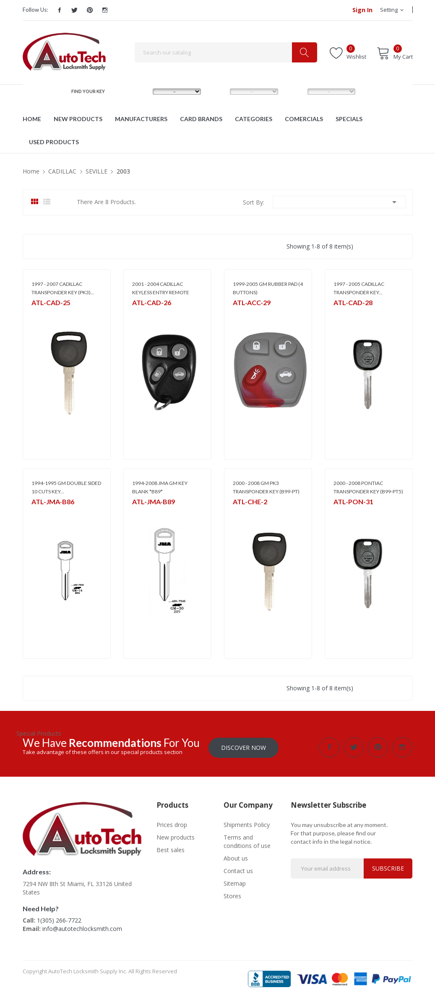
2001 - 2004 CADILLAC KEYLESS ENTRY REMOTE (160, 288)
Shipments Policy (247, 824)
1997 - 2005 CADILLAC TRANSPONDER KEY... (358, 288)
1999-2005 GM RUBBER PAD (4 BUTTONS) (268, 288)
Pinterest (89, 10)
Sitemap (235, 883)
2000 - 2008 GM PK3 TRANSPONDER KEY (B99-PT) (266, 487)
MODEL (219, 91)
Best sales (170, 849)
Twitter (74, 10)
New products (175, 837)
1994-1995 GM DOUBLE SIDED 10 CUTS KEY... (66, 487)
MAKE (140, 91)
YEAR (294, 91)
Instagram (105, 10)
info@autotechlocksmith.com (82, 929)
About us (236, 858)
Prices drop (171, 824)
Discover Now (243, 747)
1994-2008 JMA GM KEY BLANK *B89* (160, 487)
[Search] (226, 52)
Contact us (238, 870)
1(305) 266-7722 (59, 920)
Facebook (59, 10)
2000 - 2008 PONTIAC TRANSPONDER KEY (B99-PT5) (368, 487)
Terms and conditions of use (247, 841)
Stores (232, 895)
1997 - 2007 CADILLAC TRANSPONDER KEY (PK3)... (62, 288)
